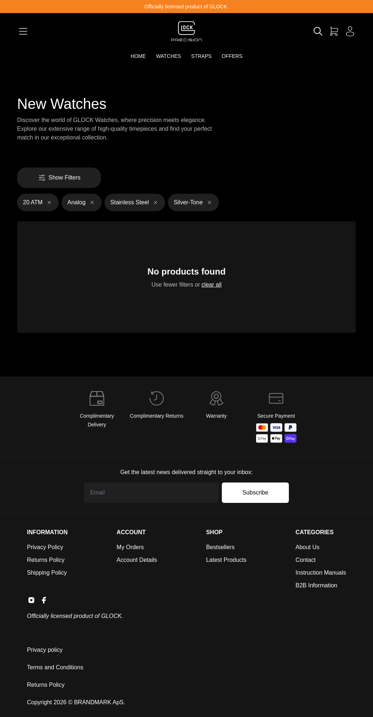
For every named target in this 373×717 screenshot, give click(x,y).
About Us (307, 547)
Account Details (137, 560)
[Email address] (151, 492)
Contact (305, 560)
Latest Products (226, 560)
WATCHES (168, 56)
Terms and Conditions (55, 667)
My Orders (130, 547)
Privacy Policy (45, 547)
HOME (138, 56)
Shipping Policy (47, 573)
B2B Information (316, 585)
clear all (210, 284)
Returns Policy (45, 560)
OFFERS (232, 56)
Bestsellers (220, 547)
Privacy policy (45, 650)
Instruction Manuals (320, 573)
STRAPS (201, 56)
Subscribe (255, 492)
